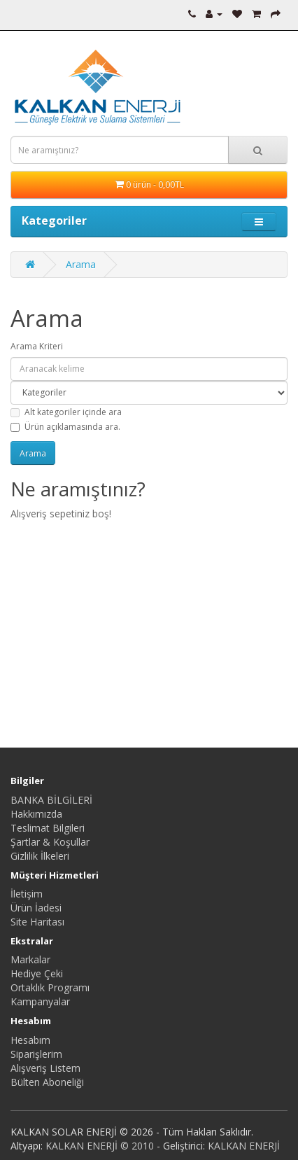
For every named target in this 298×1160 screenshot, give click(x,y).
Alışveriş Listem (45, 1068)
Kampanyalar (40, 1001)
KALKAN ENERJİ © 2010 (99, 1145)
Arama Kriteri (36, 346)
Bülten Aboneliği (47, 1082)
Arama (81, 264)
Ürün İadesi (36, 907)
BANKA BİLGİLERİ (51, 799)
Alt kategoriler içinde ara (66, 412)
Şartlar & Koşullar (50, 841)
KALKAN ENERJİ (244, 1145)
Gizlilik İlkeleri (39, 855)
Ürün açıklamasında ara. (65, 427)
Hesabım (30, 1040)
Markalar (30, 959)
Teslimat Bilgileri (47, 827)
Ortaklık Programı (50, 987)
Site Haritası (37, 921)
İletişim (26, 893)
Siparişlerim (36, 1054)
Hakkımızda (36, 813)
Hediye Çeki (36, 973)
